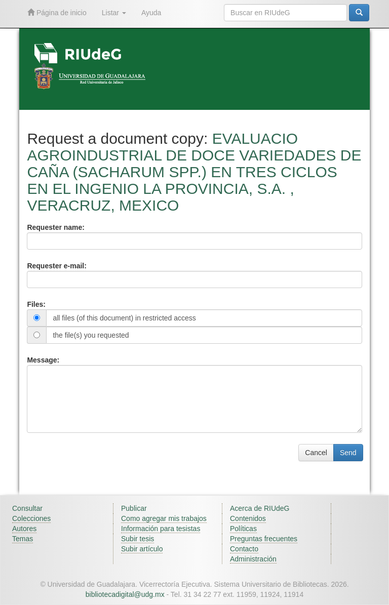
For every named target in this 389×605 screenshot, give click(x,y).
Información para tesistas (160, 529)
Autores (24, 529)
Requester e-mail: (56, 266)
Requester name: (56, 227)
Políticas (243, 529)
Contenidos (248, 518)
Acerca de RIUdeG (260, 508)
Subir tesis (137, 539)
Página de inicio (57, 12)
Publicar (134, 508)
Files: (36, 304)
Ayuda (151, 13)
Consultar (27, 508)
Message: (43, 360)
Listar (114, 13)
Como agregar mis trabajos (164, 518)
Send (348, 453)
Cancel (316, 453)
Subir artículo (142, 549)
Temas (22, 539)
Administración (253, 559)
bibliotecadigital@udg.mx (125, 594)
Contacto (244, 549)
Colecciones (31, 518)
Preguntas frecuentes (263, 539)
